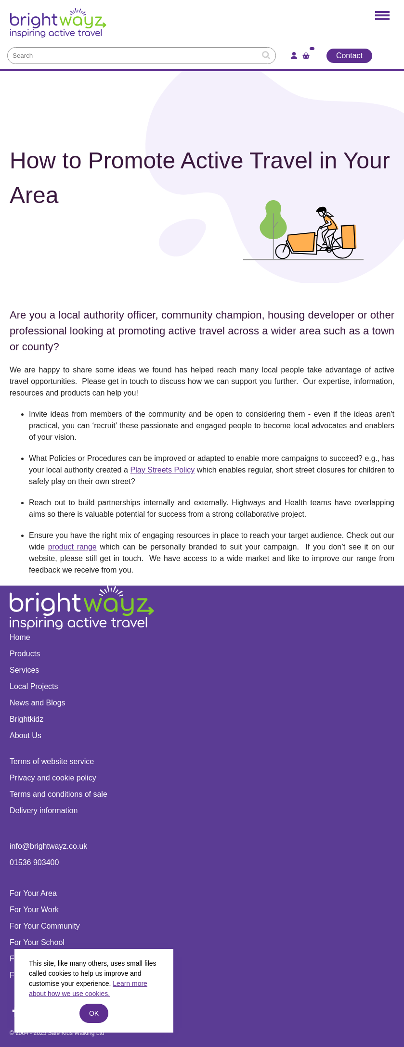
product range (72, 547)
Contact (349, 55)
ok (94, 1013)
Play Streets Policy (162, 470)
